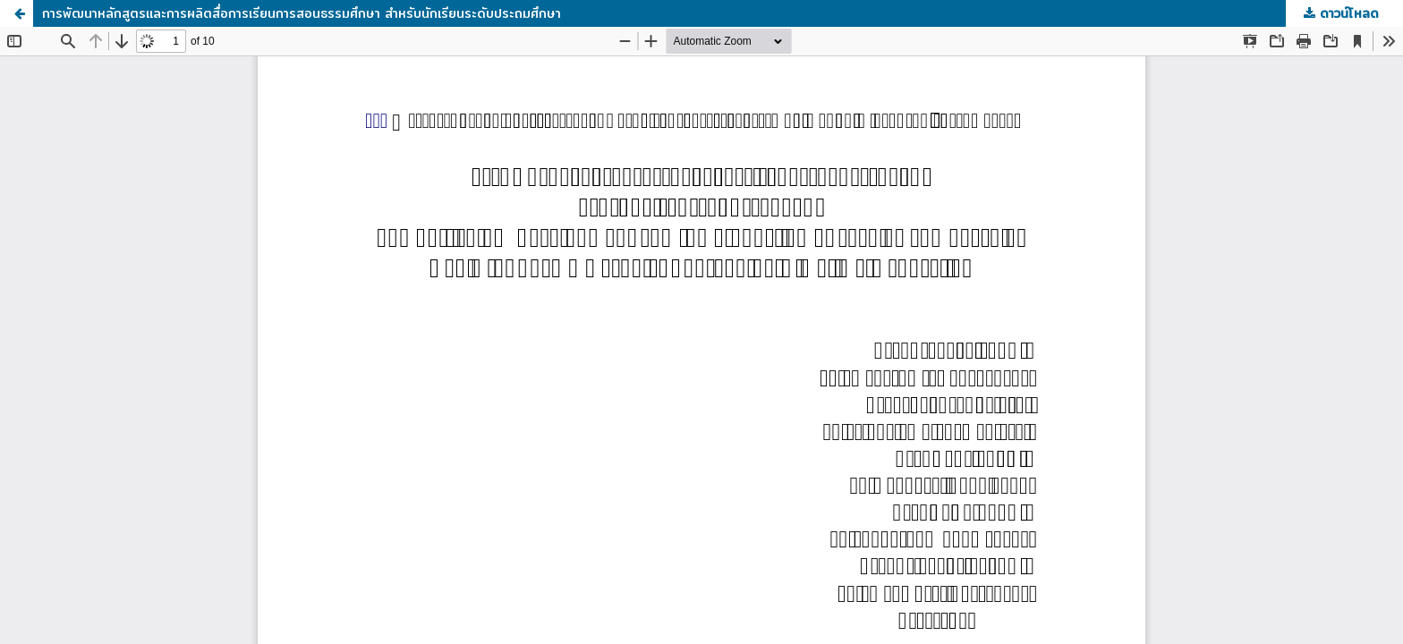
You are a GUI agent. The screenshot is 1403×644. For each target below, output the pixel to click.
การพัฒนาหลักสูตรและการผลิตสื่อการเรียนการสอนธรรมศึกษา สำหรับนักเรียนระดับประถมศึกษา (301, 13)
